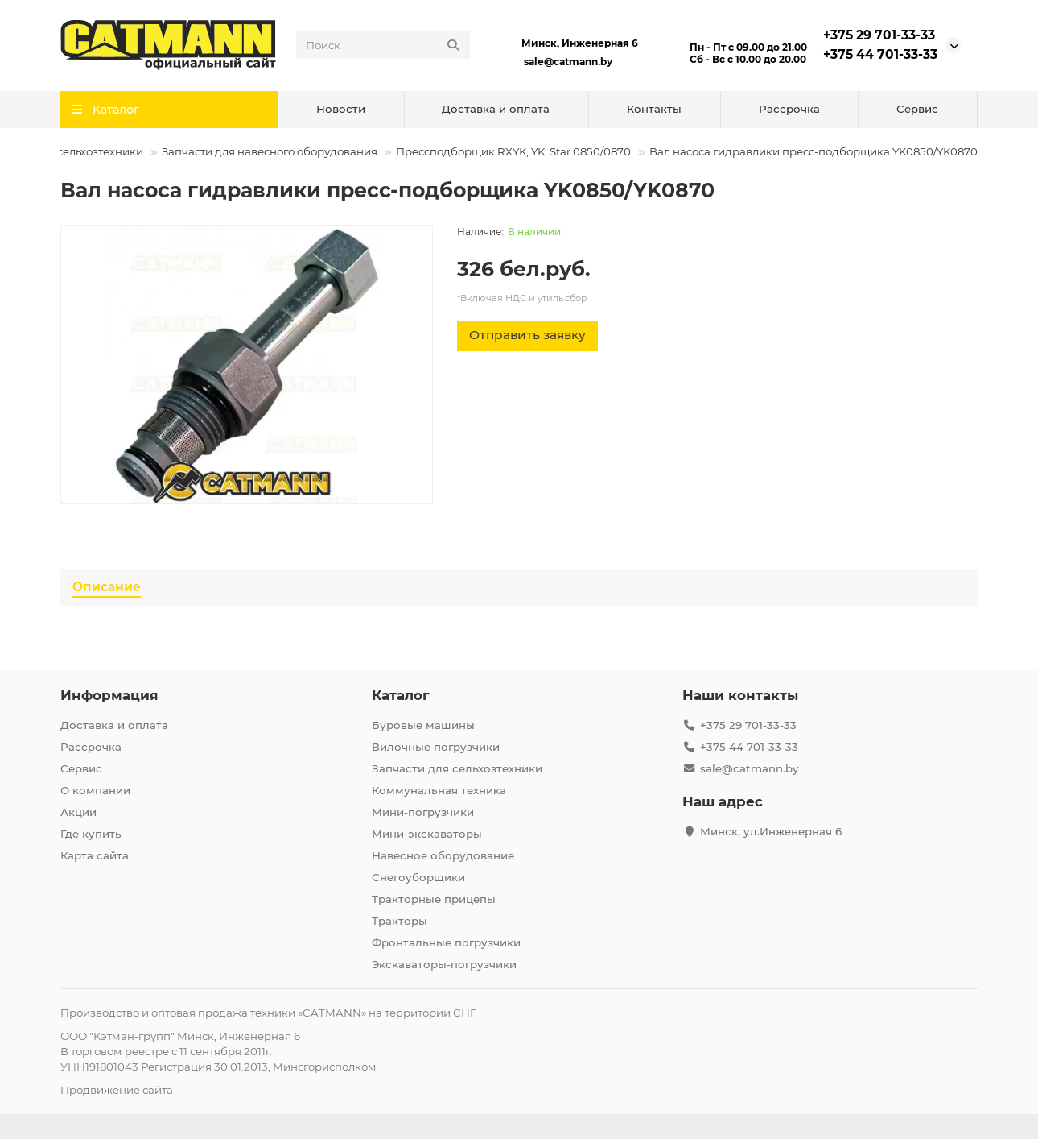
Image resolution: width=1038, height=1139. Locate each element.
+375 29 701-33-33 (879, 35)
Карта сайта (94, 855)
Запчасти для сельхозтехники (457, 768)
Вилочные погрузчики (436, 746)
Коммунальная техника (439, 790)
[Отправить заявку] (527, 336)
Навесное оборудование (443, 855)
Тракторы (399, 920)
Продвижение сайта (116, 1089)
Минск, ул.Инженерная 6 (771, 831)
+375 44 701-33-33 (880, 54)
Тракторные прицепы (434, 899)
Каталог (401, 695)
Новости (340, 108)
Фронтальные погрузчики (446, 942)
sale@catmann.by (568, 62)
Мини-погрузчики (423, 812)
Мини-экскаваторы (427, 833)
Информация (109, 695)
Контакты (654, 108)
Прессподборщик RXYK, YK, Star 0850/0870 (513, 151)
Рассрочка (789, 108)
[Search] (383, 45)
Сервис (917, 108)
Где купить (91, 833)
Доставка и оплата (496, 108)
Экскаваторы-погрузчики (444, 964)
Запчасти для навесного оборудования (269, 151)
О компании (95, 790)
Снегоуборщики (418, 877)
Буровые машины (423, 725)
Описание (106, 586)
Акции (78, 812)
